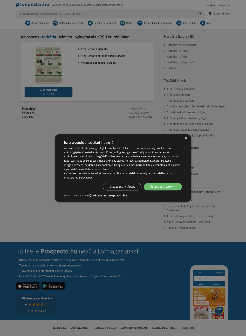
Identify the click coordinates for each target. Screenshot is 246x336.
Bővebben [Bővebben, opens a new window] (87, 177)
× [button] (185, 137)
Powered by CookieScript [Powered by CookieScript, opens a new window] (76, 195)
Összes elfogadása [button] (162, 186)
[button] (108, 195)
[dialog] (123, 168)
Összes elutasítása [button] (121, 186)
